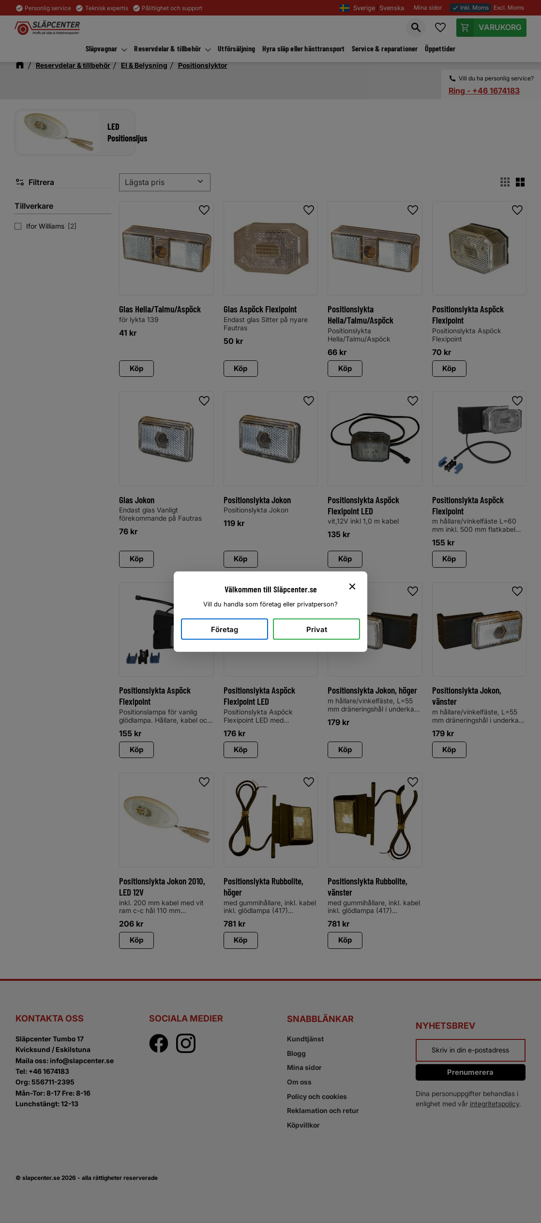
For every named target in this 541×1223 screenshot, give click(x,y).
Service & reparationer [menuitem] (385, 48)
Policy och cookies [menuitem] (317, 1096)
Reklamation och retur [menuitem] (323, 1110)
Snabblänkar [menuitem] (320, 1019)
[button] (415, 27)
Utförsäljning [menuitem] (236, 48)
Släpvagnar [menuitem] (102, 48)
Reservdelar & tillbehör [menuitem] (167, 48)
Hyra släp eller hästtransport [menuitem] (303, 48)
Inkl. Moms (470, 7)
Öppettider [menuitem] (440, 48)
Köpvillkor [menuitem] (303, 1125)
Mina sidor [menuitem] (304, 1067)
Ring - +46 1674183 (484, 90)
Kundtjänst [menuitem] (305, 1039)
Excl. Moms (509, 7)
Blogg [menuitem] (296, 1053)
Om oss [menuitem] (299, 1082)
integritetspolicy (494, 1103)
